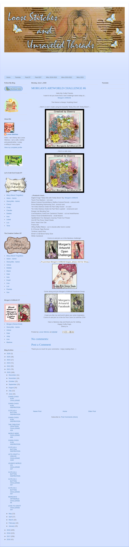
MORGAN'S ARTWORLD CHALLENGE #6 (14, 500)
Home (8, 77)
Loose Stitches (12, 134)
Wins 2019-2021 (66, 77)
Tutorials (18, 77)
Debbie (9, 213)
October (12, 381)
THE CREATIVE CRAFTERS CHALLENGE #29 (14, 427)
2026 (9, 353)
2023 (9, 363)
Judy (8, 336)
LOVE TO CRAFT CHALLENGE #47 (14, 508)
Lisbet (9, 219)
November (13, 378)
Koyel (9, 280)
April (10, 517)
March (11, 520)
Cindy (9, 207)
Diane (9, 271)
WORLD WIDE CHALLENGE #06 (14, 435)
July (10, 391)
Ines (8, 216)
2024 (9, 360)
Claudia (9, 210)
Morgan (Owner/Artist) (14, 324)
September (13, 384)
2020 (9, 372)
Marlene (9, 342)
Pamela (9, 289)
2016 (9, 539)
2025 (9, 357)
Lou (8, 223)
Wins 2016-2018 (51, 77)
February (12, 523)
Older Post (92, 411)
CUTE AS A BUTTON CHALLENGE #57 (14, 482)
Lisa (8, 283)
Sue (8, 292)
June (11, 394)
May (10, 514)
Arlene (9, 265)
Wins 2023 (80, 77)
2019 (9, 530)
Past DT (27, 77)
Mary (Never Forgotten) (15, 195)
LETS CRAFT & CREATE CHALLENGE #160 (14, 457)
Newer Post (37, 411)
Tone (8, 226)
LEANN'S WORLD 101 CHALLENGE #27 (14, 466)
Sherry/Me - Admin (13, 201)
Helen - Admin (12, 198)
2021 (9, 369)
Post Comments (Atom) (69, 417)
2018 (9, 533)
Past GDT (38, 77)
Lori (8, 286)
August (11, 388)
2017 (9, 536)
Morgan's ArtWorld (64, 98)
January (12, 526)
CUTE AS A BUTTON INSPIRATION (14, 412)
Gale (8, 274)
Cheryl (9, 204)
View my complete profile (13, 147)
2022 (9, 366)
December (13, 375)
